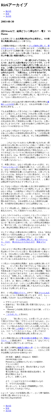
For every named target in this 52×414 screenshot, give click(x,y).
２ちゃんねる (44, 293)
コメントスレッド (10, 167)
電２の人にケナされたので (23, 242)
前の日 (8, 11)
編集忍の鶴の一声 (25, 348)
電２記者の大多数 (29, 338)
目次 (7, 14)
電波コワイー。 (20, 293)
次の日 (8, 16)
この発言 (19, 329)
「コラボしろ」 (12, 314)
